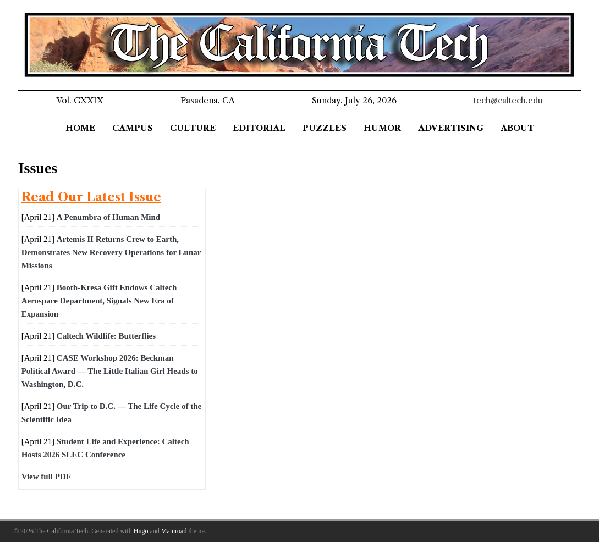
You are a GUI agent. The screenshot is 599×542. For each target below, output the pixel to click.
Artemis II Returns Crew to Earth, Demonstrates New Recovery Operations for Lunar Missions (111, 252)
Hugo (141, 531)
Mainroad (174, 531)
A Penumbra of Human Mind (108, 217)
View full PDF (46, 476)
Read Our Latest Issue (91, 196)
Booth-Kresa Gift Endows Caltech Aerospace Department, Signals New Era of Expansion (99, 300)
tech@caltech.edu (508, 100)
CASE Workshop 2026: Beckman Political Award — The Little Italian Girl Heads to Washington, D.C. (109, 371)
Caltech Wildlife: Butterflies (106, 335)
